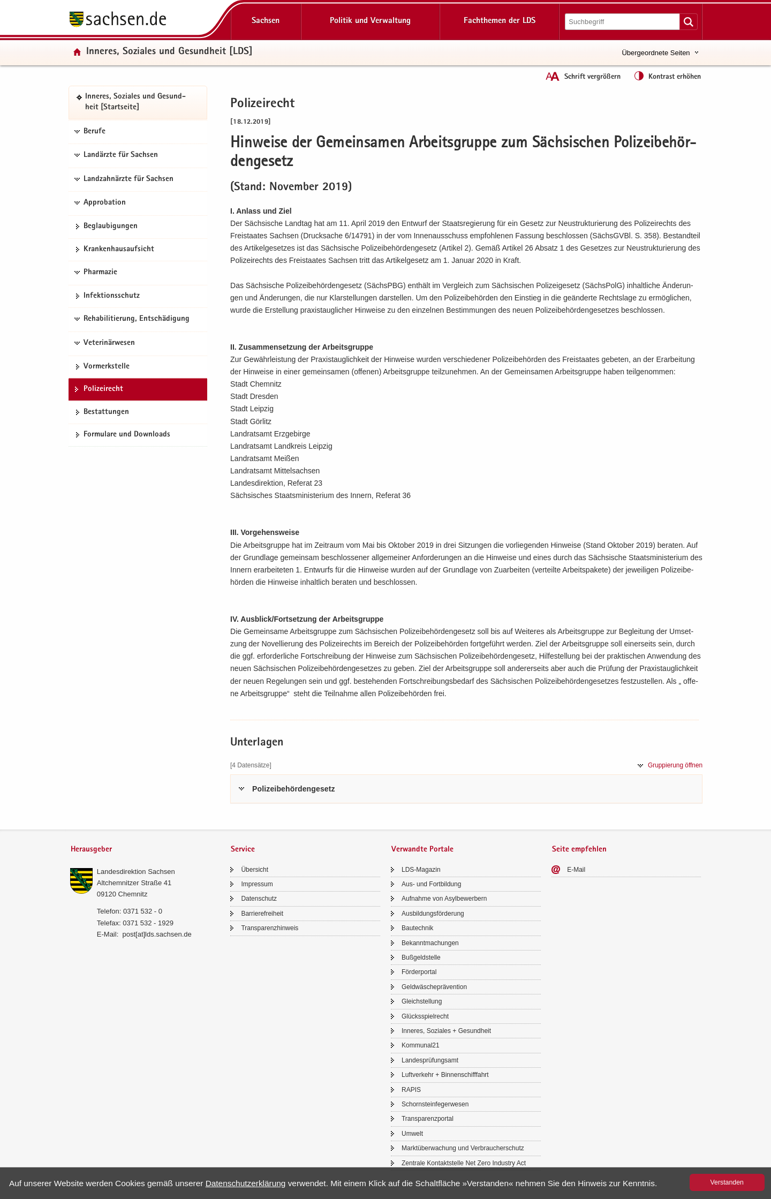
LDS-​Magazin (421, 869)
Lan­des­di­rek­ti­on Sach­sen (136, 872)
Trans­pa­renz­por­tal (427, 1118)
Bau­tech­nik (417, 928)
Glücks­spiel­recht (425, 1016)
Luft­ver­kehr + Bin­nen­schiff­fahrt (445, 1075)
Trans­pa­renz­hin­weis (269, 928)
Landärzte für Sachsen (121, 155)
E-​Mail (576, 869)
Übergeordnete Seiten (656, 53)
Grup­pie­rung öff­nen (675, 765)
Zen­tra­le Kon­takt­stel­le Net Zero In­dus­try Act (464, 1163)
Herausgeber (91, 850)
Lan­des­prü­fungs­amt (430, 1060)
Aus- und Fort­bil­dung (431, 884)
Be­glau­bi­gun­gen (111, 226)
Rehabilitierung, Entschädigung (137, 319)
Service (243, 850)
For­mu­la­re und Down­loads (127, 435)
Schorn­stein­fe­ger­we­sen (435, 1104)
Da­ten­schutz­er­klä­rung (246, 1183)
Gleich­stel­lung (422, 1001)
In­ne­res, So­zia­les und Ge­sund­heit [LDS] (169, 52)
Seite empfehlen (579, 850)
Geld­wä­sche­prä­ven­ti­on (434, 987)
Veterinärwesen (109, 343)
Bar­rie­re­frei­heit (262, 913)
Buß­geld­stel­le (421, 957)
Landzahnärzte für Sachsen (128, 179)
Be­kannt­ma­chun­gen (430, 943)
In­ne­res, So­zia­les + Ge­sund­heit (446, 1031)
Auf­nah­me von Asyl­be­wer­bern (444, 898)
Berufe (94, 131)
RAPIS (411, 1090)
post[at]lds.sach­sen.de (156, 934)
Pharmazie (100, 272)
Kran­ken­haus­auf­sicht (119, 249)
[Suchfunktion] (623, 21)
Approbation (105, 203)
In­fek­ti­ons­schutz (112, 296)
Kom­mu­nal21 (421, 1045)
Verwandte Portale (422, 850)
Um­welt (412, 1133)
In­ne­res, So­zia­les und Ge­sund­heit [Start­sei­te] (135, 102)
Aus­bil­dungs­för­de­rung (433, 913)
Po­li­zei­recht (103, 389)
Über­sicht (254, 869)
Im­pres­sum (257, 884)
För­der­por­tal (419, 972)
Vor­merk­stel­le (107, 367)
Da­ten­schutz (259, 898)
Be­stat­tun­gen (106, 412)
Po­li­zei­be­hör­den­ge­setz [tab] (293, 789)
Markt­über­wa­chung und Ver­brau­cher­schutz (463, 1148)
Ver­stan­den (727, 1182)
